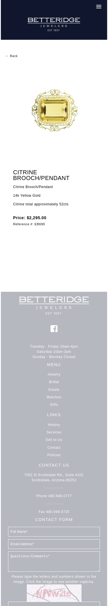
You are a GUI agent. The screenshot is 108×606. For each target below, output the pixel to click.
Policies (54, 455)
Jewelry (54, 374)
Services (54, 432)
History (54, 425)
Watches (54, 397)
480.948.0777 (60, 496)
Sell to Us (54, 440)
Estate (54, 390)
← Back (11, 56)
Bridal (54, 382)
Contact (54, 448)
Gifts (54, 405)
